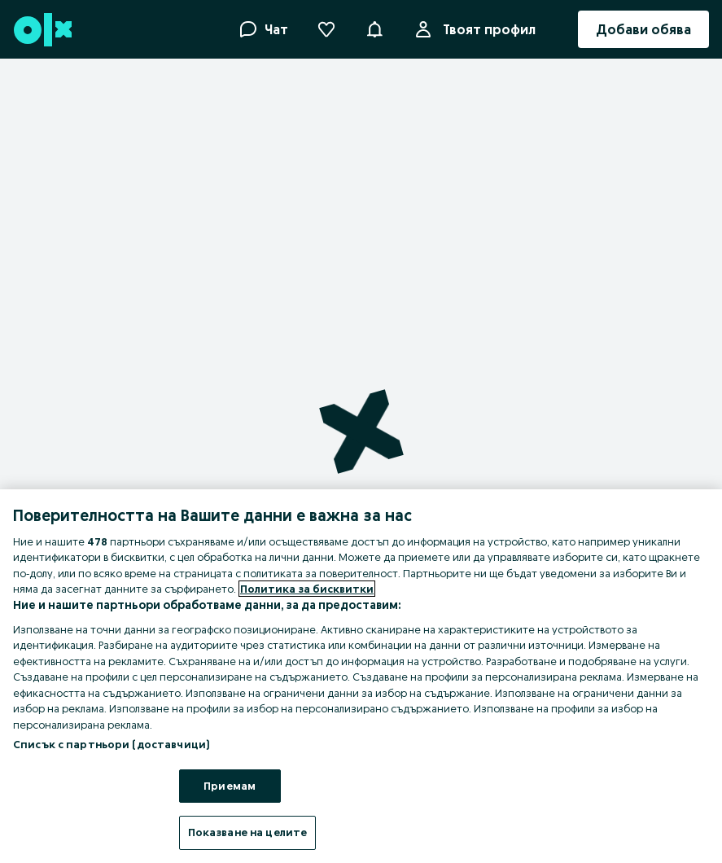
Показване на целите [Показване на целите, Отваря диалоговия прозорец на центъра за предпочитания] (247, 832)
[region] (361, 676)
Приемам (229, 785)
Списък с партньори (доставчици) (111, 744)
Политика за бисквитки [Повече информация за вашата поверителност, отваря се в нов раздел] (307, 588)
